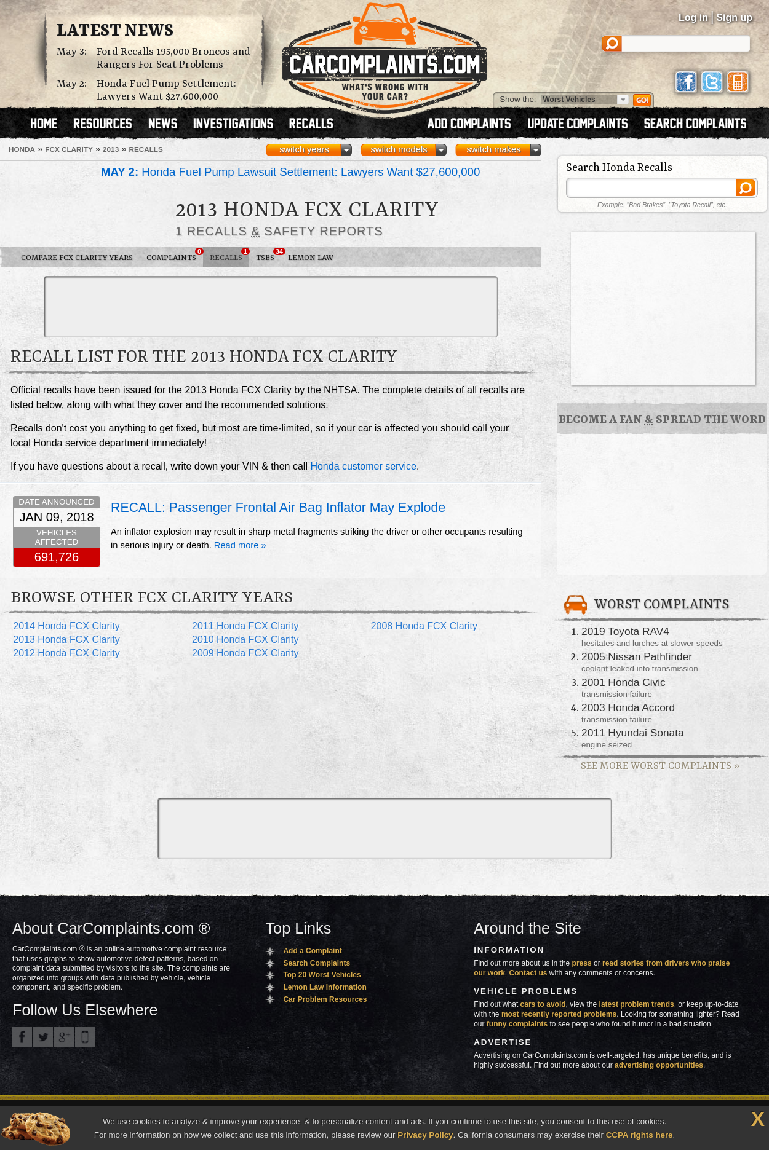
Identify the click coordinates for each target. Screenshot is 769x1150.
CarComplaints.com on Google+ (64, 1037)
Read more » (240, 545)
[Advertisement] (271, 306)
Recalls (229, 255)
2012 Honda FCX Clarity (66, 653)
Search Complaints (316, 963)
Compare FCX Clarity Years (77, 257)
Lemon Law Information (324, 987)
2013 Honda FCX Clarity (66, 639)
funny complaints (517, 1024)
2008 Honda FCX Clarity (424, 626)
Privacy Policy (425, 1135)
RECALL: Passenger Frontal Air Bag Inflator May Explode (278, 507)
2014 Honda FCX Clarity (66, 626)
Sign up (734, 17)
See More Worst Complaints (660, 766)
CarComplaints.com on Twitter (43, 1037)
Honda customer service (363, 466)
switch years (304, 149)
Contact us (528, 973)
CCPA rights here (639, 1135)
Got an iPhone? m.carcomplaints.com (85, 1037)
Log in (693, 17)
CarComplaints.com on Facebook (22, 1037)
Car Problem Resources (325, 999)
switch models (398, 149)
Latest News (115, 31)
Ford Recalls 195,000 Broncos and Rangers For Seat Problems (173, 58)
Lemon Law (310, 257)
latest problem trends (636, 1004)
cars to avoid (543, 1004)
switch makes (494, 149)
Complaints (174, 255)
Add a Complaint (312, 951)
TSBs (268, 255)
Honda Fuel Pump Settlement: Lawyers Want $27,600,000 (166, 90)
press (582, 963)
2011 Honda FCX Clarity (245, 626)
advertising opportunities (659, 1065)
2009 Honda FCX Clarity (245, 653)
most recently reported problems (558, 1014)
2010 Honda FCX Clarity (245, 639)
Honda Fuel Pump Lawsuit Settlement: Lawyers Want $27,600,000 (290, 171)
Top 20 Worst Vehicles (322, 975)
